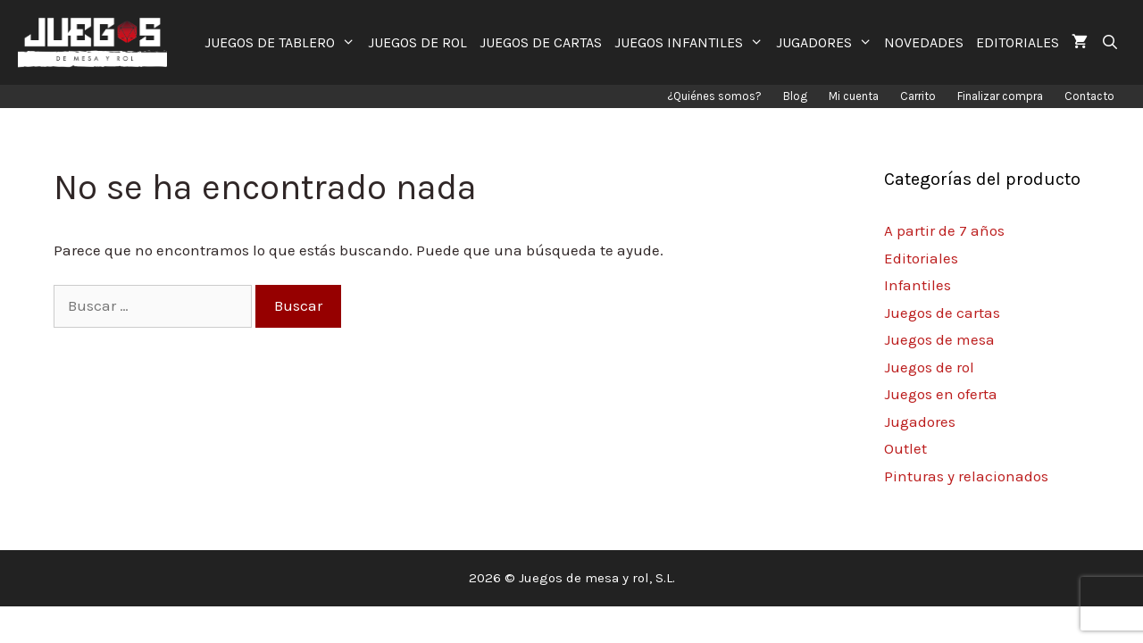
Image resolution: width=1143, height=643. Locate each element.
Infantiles (917, 285)
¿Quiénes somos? (714, 96)
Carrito (918, 96)
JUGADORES (827, 42)
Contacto (1089, 96)
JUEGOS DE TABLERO (283, 42)
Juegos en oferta (940, 394)
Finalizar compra (1000, 96)
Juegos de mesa (939, 339)
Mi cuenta (854, 96)
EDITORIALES (1017, 42)
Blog (795, 96)
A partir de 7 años (944, 230)
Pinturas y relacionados (966, 476)
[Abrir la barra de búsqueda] (1109, 42)
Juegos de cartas (942, 313)
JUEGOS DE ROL (417, 42)
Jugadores (919, 421)
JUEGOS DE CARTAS (541, 42)
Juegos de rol (929, 367)
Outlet (905, 448)
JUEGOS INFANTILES (692, 42)
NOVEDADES (924, 42)
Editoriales (921, 258)
